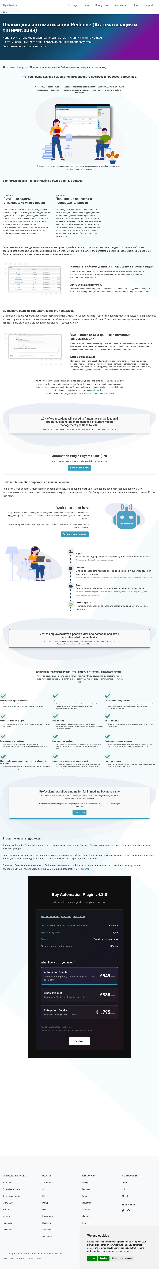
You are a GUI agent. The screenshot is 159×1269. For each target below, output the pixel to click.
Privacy (22, 1258)
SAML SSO (8, 1202)
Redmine (7, 1182)
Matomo (7, 1216)
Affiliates (126, 1196)
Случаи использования (74, 588)
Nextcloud (8, 1229)
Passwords (48, 1216)
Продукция (101, 5)
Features (107, 945)
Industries (87, 1202)
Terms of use (83, 997)
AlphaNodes (10, 5)
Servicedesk (48, 1229)
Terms (33, 1258)
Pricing (85, 1182)
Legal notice (8, 1258)
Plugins (47, 1175)
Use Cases (87, 1209)
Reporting (47, 1223)
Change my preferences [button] (123, 1258)
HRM (45, 1209)
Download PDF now (79, 515)
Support (148, 5)
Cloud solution (104, 431)
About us (126, 1182)
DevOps (46, 1202)
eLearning (87, 1216)
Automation (48, 1182)
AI (43, 1189)
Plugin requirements (51, 997)
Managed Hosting (78, 5)
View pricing (79, 885)
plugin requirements (73, 434)
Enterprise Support (12, 1189)
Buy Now (79, 1126)
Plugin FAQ (69, 997)
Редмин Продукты (17, 71)
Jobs (124, 1189)
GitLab (6, 1209)
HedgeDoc (8, 1223)
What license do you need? (58, 1045)
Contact (45, 1258)
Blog (135, 5)
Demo (85, 1223)
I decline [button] (104, 1258)
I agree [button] (92, 1258)
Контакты (120, 5)
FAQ (98, 434)
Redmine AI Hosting (13, 1196)
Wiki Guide (47, 1236)
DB (43, 1196)
